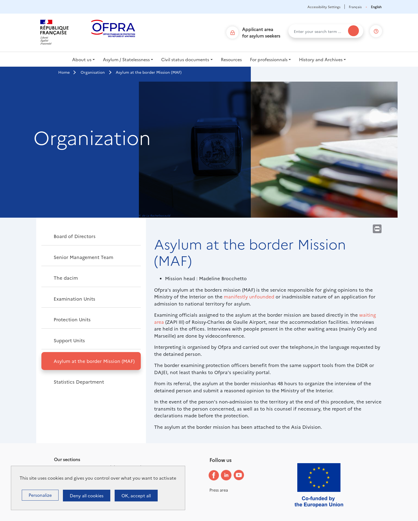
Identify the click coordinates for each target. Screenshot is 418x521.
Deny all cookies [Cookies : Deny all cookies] (86, 495)
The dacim (66, 278)
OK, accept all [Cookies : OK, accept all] (136, 495)
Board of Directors (75, 236)
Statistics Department (79, 381)
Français (355, 6)
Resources (231, 59)
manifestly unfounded (249, 296)
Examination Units (74, 298)
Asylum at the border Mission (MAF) (94, 361)
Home (64, 72)
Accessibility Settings (323, 6)
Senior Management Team (83, 257)
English (376, 6)
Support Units (69, 340)
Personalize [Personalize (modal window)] (40, 495)
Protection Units (72, 319)
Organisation (93, 72)
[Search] (353, 30)
